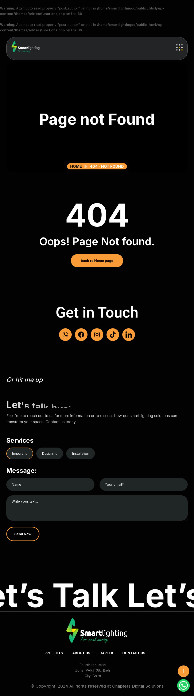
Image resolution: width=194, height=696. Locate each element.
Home (77, 166)
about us (81, 653)
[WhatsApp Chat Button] (183, 685)
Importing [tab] (19, 453)
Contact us (133, 653)
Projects (53, 653)
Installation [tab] (80, 453)
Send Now (22, 534)
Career (106, 653)
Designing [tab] (49, 453)
